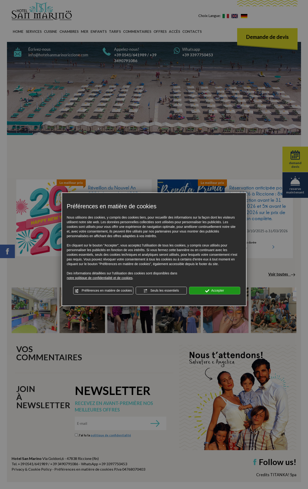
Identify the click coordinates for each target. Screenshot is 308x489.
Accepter (214, 291)
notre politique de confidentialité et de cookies (99, 278)
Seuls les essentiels (161, 291)
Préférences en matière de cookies (103, 291)
